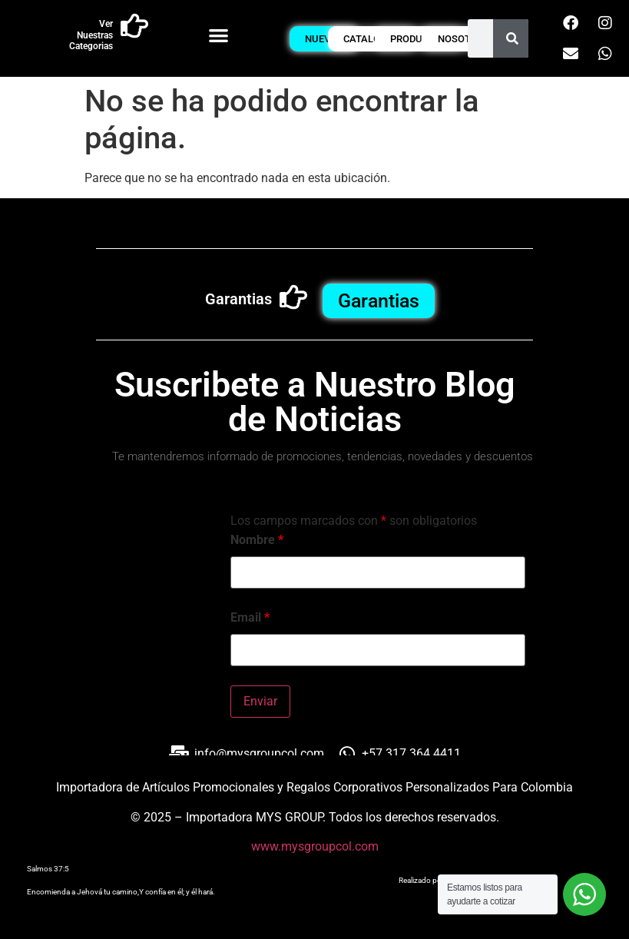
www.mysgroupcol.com (315, 846)
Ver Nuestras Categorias (91, 34)
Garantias (238, 299)
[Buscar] (512, 38)
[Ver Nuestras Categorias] (134, 26)
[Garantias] (293, 297)
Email (250, 618)
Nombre (256, 540)
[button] (218, 35)
